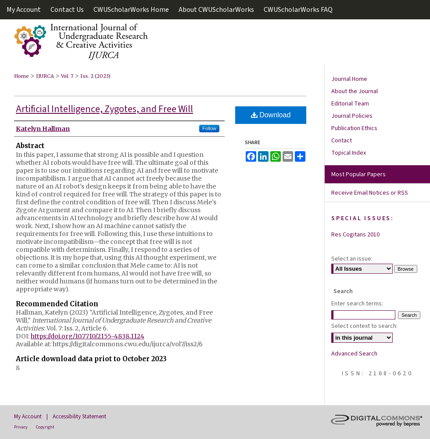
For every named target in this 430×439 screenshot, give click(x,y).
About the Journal (354, 91)
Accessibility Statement (79, 417)
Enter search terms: (357, 303)
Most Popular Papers (358, 174)
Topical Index (348, 153)
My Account (28, 417)
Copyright (45, 427)
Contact (341, 140)
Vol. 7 (67, 76)
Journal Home (349, 79)
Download (271, 115)
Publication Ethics (354, 128)
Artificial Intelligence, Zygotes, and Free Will (104, 109)
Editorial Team (350, 103)
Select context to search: (364, 326)
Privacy (21, 427)
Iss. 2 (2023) (95, 76)
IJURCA (45, 76)
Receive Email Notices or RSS (369, 193)
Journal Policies (352, 116)
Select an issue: (352, 258)
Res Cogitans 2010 (355, 234)
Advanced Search (354, 353)
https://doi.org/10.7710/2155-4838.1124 (87, 336)
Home (21, 76)
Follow (209, 128)
